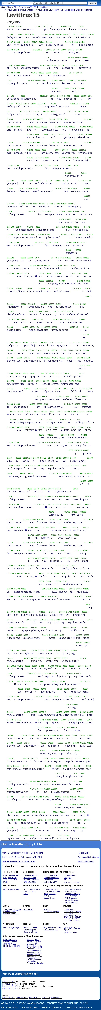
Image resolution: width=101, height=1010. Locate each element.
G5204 (52, 119)
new (79, 889)
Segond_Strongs (31, 932)
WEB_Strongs (71, 898)
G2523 (10, 104)
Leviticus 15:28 (9, 989)
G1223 (41, 73)
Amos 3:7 (46, 998)
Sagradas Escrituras (52, 928)
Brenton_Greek (30, 878)
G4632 (67, 96)
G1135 (48, 427)
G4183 (51, 612)
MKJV (32, 889)
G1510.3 (10, 227)
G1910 (42, 204)
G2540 (76, 612)
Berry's (46, 1008)
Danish (30, 946)
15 (74, 361)
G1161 (76, 165)
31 (53, 769)
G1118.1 (10, 96)
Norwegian (31, 961)
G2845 (62, 80)
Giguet (26, 928)
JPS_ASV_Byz (9, 944)
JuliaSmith (52, 876)
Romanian (31, 963)
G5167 (60, 342)
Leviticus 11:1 (8, 998)
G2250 (46, 312)
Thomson (11, 876)
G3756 (61, 258)
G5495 (37, 258)
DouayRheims (49, 898)
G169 (16, 50)
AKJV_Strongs (71, 900)
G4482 (78, 57)
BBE (5, 889)
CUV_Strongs (74, 928)
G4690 (45, 396)
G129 (9, 458)
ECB (45, 882)
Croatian (30, 944)
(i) (20, 22)
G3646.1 (10, 758)
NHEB (6, 946)
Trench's (58, 1008)
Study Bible (6, 7)
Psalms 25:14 (35, 998)
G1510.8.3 (88, 119)
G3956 (55, 80)
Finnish (30, 948)
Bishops (47, 896)
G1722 (38, 80)
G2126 (65, 766)
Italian (39, 953)
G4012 (25, 373)
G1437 (10, 42)
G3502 (86, 342)
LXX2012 (32, 882)
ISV (13, 889)
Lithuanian (37, 957)
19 (66, 445)
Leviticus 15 (54, 10)
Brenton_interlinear (31, 880)
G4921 (81, 65)
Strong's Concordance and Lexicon (67, 1003)
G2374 (78, 350)
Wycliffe (47, 889)
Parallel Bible (83, 853)
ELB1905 (76, 918)
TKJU (26, 894)
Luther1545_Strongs (72, 912)
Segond (32, 930)
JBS (56, 930)
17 (8, 414)
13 (83, 291)
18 (36, 430)
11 (64, 245)
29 (36, 723)
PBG (29, 959)
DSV (5, 928)
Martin (26, 930)
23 (26, 553)
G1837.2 (10, 381)
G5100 (75, 573)
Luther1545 (68, 910)
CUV (66, 928)
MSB (5, 882)
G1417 (52, 342)
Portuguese (36, 959)
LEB (10, 880)
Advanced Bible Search (88, 857)
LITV (56, 880)
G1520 (18, 373)
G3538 (68, 258)
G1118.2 (86, 57)
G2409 (69, 358)
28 (64, 699)
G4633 (10, 358)
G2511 (10, 304)
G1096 (17, 42)
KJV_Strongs (71, 891)
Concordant (48, 880)
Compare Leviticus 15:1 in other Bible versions (22, 853)
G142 (16, 235)
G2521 (44, 127)
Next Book (88, 10)
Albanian (30, 940)
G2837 (55, 88)
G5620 (55, 812)
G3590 (25, 342)
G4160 (87, 358)
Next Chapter (77, 10)
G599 (54, 781)
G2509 (73, 627)
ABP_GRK (7, 910)
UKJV (33, 891)
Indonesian (31, 953)
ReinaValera (49, 930)
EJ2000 (12, 946)
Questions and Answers (30, 1003)
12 (36, 276)
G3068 (40, 119)
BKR (36, 944)
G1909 (70, 80)
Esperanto (37, 946)
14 (81, 330)
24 (36, 576)
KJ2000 (27, 891)
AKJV (5, 880)
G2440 (10, 119)
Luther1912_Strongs (72, 916)
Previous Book (11, 10)
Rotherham (54, 878)
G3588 (21, 34)
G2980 (19, 27)
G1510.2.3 (37, 50)
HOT (26, 910)
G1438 (30, 312)
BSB (15, 880)
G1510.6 (83, 550)
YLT (17, 876)
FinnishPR (37, 948)
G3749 (58, 273)
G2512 (70, 312)
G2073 (17, 127)
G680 (36, 111)
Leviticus (44, 7)
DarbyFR (33, 928)
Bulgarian (37, 942)
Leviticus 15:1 (8, 982)
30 (38, 746)
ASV (10, 878)
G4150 (77, 111)
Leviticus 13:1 (22, 998)
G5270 (18, 227)
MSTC (26, 889)
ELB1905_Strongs (71, 920)
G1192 (51, 412)
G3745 (78, 219)
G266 (32, 373)
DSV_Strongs (13, 928)
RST (37, 940)
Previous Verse (41, 10)
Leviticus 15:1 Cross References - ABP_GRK (22, 857)
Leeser (14, 942)
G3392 (54, 789)
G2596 (34, 658)
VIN (17, 889)
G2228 (71, 342)
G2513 (37, 181)
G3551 (71, 50)
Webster (6, 942)
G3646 (66, 373)
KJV (5, 876)
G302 (83, 80)
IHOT (66, 880)
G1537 (34, 42)
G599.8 (66, 835)
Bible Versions (20, 7)
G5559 (65, 150)
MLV (55, 882)
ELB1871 (68, 918)
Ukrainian (40, 963)
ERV (5, 878)
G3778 (56, 50)
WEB (14, 878)
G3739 (91, 34)
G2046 (52, 34)
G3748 (85, 443)
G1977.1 (10, 204)
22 (26, 530)
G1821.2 (10, 312)
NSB (10, 889)
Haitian (30, 950)
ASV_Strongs (71, 896)
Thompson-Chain (29, 1008)
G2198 (40, 327)
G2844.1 (16, 489)
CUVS (66, 930)
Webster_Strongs (72, 894)
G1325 (47, 358)
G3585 (19, 289)
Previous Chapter (25, 10)
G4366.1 (68, 173)
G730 (66, 828)
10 (57, 214)
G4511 (27, 42)
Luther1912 (68, 914)
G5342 (31, 350)
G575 (61, 219)
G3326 (80, 427)
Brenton (35, 876)
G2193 (10, 127)
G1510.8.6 (41, 443)
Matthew (56, 891)
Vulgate (47, 910)
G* (51, 27)
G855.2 (51, 466)
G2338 (10, 835)
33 (88, 815)
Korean (30, 957)
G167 (48, 57)
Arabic (29, 942)
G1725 (46, 350)
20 (78, 476)
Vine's (68, 1008)
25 (84, 599)
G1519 (55, 312)
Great (46, 894)
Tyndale (54, 889)
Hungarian (37, 950)
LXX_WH (17, 910)
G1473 (66, 34)
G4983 (49, 42)
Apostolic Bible (83, 1008)
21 (46, 507)
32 (53, 799)
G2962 (38, 27)
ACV (50, 882)
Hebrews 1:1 (56, 998)
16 (32, 391)
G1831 (72, 389)
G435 (75, 34)
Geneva (52, 894)
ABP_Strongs (71, 889)
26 (74, 638)
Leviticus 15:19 (9, 986)
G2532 (12, 27)
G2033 (39, 312)
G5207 (28, 34)
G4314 (45, 27)
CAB (25, 882)
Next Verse (65, 10)
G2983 (34, 342)
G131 (23, 820)
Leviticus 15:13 (9, 984)
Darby (46, 878)
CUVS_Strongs (70, 932)
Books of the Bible (86, 862)
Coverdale (48, 891)
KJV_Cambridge (10, 940)
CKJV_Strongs (71, 902)
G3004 (81, 27)
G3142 (26, 358)
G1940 (75, 496)
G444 (9, 111)
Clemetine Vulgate (51, 912)
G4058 (10, 350)
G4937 (62, 281)
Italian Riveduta (33, 955)
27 (15, 684)
